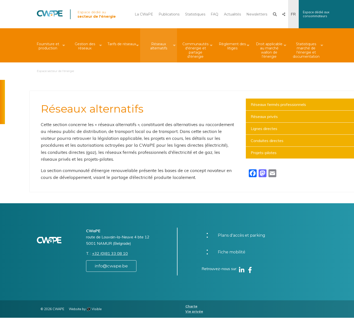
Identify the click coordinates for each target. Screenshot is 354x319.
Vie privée (194, 312)
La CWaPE (144, 14)
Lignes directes (264, 128)
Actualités (232, 14)
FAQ (214, 14)
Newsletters (256, 14)
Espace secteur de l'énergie (55, 71)
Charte (191, 307)
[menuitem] (48, 45)
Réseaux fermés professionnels (278, 104)
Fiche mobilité (231, 253)
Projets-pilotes (264, 152)
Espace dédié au (96, 14)
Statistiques (195, 14)
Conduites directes (267, 140)
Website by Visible (85, 310)
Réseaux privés (264, 116)
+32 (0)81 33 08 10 (110, 254)
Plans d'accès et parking (241, 236)
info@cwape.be (111, 267)
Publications (169, 14)
